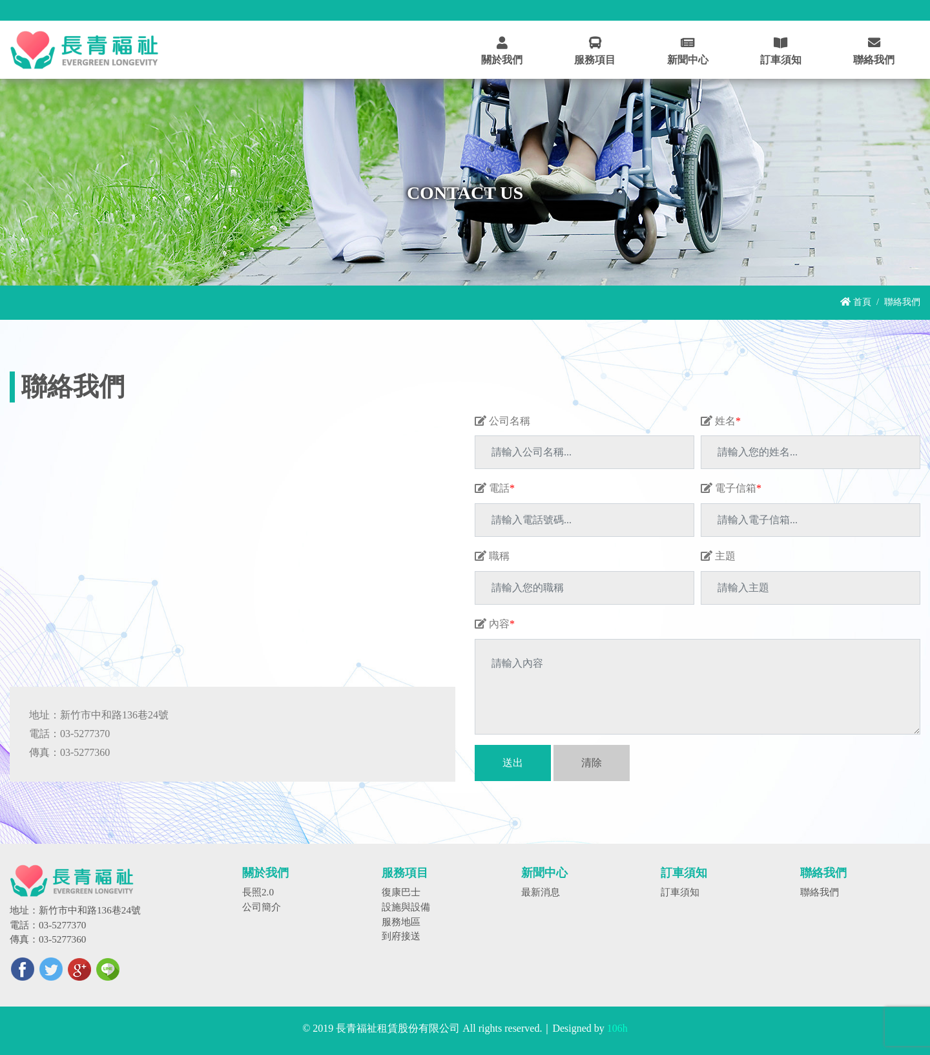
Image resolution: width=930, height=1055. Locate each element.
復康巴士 (401, 891)
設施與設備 (406, 906)
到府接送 (401, 935)
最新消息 (540, 891)
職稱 (492, 555)
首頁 (855, 302)
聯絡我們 (819, 891)
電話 (495, 488)
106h (617, 1028)
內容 (495, 623)
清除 (591, 762)
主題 (718, 555)
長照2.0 (258, 891)
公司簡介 (261, 906)
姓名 (721, 420)
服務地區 (401, 921)
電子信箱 (731, 488)
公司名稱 (502, 420)
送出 (512, 762)
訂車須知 (680, 891)
